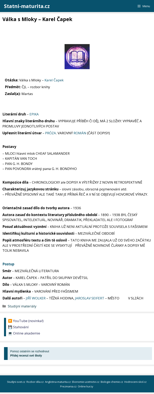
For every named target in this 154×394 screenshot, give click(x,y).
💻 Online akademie (24, 333)
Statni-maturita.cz (27, 6)
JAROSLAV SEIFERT (89, 298)
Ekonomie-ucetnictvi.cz (86, 382)
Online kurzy (86, 386)
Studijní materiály (22, 306)
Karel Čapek (54, 80)
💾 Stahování (18, 327)
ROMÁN (80, 133)
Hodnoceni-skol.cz (135, 382)
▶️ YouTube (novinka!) (26, 320)
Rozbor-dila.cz (35, 382)
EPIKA (34, 114)
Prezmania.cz (68, 386)
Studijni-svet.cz (16, 382)
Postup (8, 264)
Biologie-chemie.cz (112, 382)
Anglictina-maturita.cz (58, 382)
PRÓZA (50, 133)
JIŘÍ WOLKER (36, 298)
